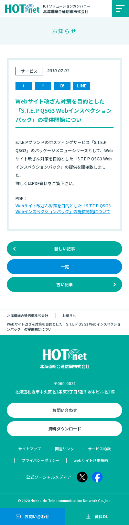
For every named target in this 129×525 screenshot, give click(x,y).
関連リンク (64, 448)
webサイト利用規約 (91, 460)
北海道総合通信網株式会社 (27, 315)
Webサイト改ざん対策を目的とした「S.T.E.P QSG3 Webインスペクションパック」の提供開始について (63, 208)
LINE (81, 85)
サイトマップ (29, 448)
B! (62, 85)
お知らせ (69, 315)
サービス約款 (99, 448)
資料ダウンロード (64, 428)
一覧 (65, 266)
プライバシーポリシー (41, 460)
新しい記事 (64, 249)
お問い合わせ (64, 410)
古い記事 (64, 284)
